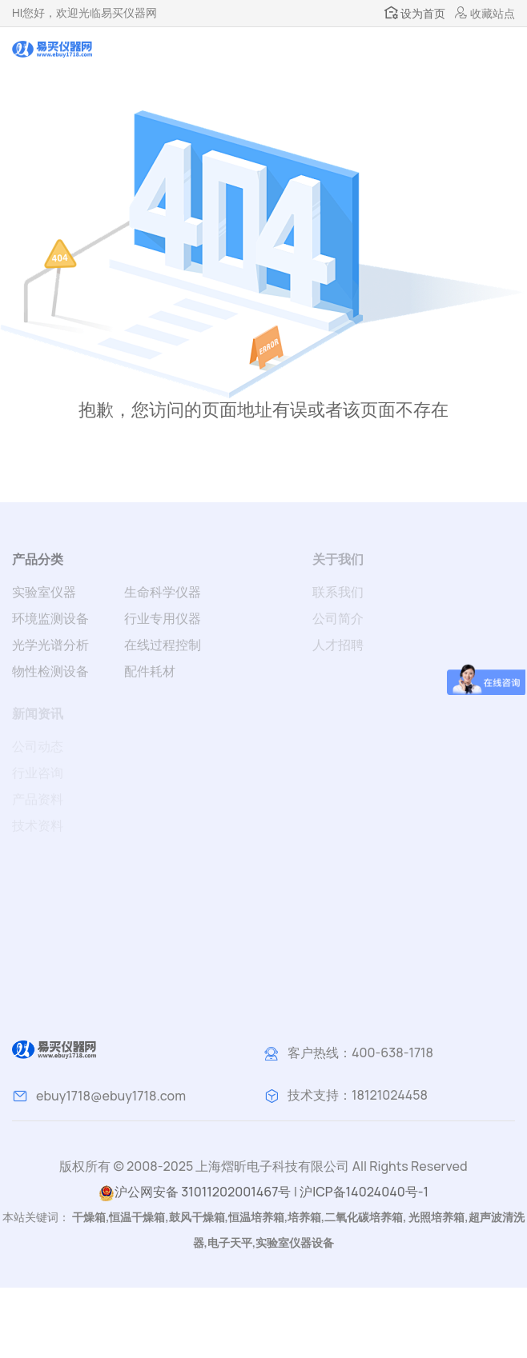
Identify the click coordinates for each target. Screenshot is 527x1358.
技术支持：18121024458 (358, 1095)
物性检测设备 (50, 671)
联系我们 (338, 592)
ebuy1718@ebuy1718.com (111, 1095)
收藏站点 (485, 13)
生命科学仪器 (162, 592)
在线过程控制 (162, 644)
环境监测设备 (50, 618)
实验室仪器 (44, 592)
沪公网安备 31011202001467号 (195, 1192)
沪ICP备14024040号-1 (364, 1191)
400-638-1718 (392, 1052)
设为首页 (414, 13)
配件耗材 (149, 671)
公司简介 (338, 618)
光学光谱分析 (50, 644)
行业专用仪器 (162, 618)
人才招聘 (338, 644)
